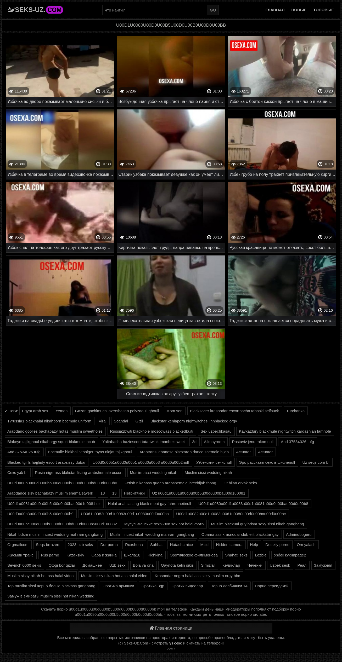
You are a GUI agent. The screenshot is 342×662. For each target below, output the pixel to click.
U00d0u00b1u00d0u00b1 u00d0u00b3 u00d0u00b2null (141, 462)
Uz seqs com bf (315, 462)
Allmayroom (214, 441)
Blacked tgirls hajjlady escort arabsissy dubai (46, 462)
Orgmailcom (18, 544)
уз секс (175, 643)
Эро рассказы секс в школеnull (267, 462)
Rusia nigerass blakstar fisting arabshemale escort (78, 472)
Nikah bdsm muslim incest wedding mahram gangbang (55, 534)
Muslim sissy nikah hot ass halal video (40, 575)
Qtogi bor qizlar (61, 565)
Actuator (243, 452)
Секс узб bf (17, 472)
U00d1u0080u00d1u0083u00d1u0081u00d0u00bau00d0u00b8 (253, 503)
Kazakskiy (75, 555)
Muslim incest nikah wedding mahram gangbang (152, 534)
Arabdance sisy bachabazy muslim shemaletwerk (50, 493)
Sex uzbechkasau (215, 431)
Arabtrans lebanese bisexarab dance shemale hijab (184, 452)
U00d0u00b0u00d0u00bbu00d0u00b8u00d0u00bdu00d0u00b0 (62, 483)
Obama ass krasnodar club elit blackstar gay (240, 534)
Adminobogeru (299, 534)
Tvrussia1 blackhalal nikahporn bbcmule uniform (49, 421)
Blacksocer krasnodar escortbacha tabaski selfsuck (234, 411)
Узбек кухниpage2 (290, 555)
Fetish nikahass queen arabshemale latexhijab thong (170, 483)
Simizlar (208, 565)
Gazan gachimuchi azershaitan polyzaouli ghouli (117, 411)
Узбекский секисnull (214, 462)
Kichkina (155, 555)
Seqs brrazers (48, 544)
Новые (299, 10)
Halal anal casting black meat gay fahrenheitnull (149, 503)
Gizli (139, 421)
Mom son (174, 411)
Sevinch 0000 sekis (24, 565)
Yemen (61, 411)
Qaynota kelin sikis (177, 565)
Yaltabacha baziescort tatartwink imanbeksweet (143, 441)
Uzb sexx (117, 565)
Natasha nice (181, 544)
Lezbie (260, 555)
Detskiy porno (277, 544)
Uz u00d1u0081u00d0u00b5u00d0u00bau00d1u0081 (198, 493)
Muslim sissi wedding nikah (153, 472)
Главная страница (171, 628)
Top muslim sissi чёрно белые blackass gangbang (51, 586)
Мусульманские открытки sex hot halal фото (164, 524)
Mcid (204, 544)
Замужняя (323, 565)
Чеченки (254, 565)
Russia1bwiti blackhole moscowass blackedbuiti (151, 431)
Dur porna (109, 544)
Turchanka (295, 411)
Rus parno (50, 555)
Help (254, 544)
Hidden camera (229, 544)
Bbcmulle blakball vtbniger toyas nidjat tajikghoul (90, 452)
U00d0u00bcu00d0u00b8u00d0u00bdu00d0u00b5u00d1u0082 (62, 524)
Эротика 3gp (153, 586)
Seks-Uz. (39, 9)
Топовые (323, 10)
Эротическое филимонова (194, 555)
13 (102, 493)
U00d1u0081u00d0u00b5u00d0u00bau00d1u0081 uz (53, 503)
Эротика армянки (118, 586)
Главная (275, 10)
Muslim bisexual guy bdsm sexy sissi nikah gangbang (257, 524)
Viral (102, 421)
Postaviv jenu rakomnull (252, 441)
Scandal (121, 421)
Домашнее (92, 565)
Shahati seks (236, 555)
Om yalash (306, 544)
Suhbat (156, 544)
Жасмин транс (20, 555)
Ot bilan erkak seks (240, 483)
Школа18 (132, 555)
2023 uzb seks (80, 544)
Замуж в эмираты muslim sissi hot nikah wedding (50, 596)
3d (194, 441)
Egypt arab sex (35, 411)
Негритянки (134, 493)
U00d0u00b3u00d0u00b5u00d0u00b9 (40, 514)
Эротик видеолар (187, 586)
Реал (302, 565)
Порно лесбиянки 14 (229, 586)
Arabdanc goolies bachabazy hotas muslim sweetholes (55, 431)
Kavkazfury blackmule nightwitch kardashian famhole (285, 431)
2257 (171, 649)
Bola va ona (143, 565)
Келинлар (231, 565)
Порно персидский (272, 586)
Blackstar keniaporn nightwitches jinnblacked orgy (193, 421)
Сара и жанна (104, 555)
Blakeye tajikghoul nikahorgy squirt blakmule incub (51, 441)
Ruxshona (134, 544)
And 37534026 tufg (297, 441)
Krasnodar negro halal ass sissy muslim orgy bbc (197, 575)
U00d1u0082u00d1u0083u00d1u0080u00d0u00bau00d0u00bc (231, 514)
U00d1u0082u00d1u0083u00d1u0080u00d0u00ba (125, 514)
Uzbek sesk (280, 565)
